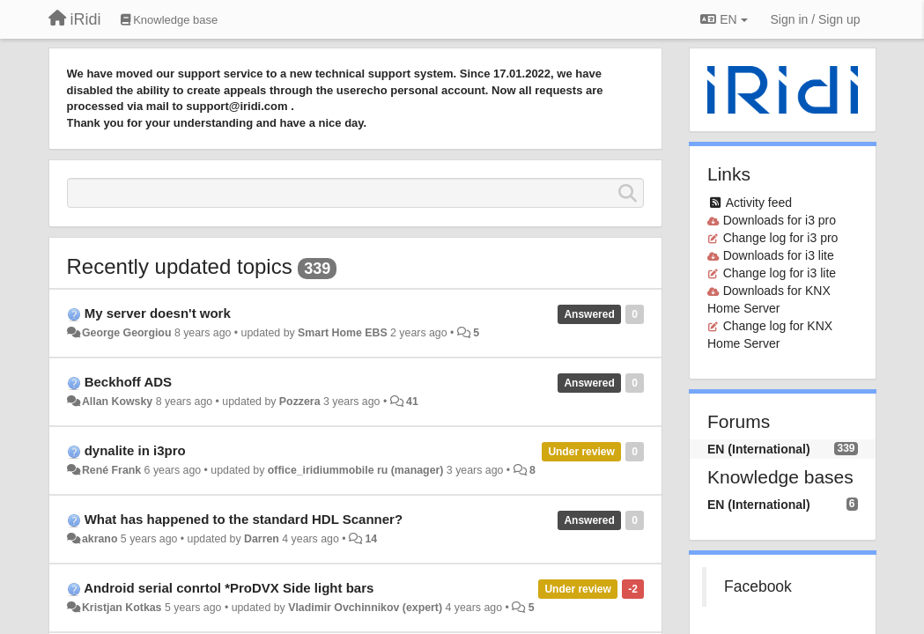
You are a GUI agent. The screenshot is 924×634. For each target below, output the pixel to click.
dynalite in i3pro (135, 450)
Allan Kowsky (117, 401)
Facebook (758, 586)
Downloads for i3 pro (779, 220)
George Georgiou (127, 333)
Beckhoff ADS (128, 381)
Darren (261, 539)
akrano (99, 539)
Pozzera (300, 401)
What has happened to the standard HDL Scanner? (244, 519)
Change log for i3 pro (781, 238)
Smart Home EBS (343, 333)
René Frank (111, 470)
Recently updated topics (179, 266)
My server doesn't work (158, 313)
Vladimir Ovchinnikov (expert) (365, 607)
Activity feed (759, 202)
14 (371, 539)
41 (412, 401)
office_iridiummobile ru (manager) (356, 470)
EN (723, 19)
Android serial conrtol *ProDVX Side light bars (228, 587)
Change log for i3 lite (779, 273)
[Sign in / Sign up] (816, 19)
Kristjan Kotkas (122, 607)
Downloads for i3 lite (778, 255)
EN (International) (758, 449)
